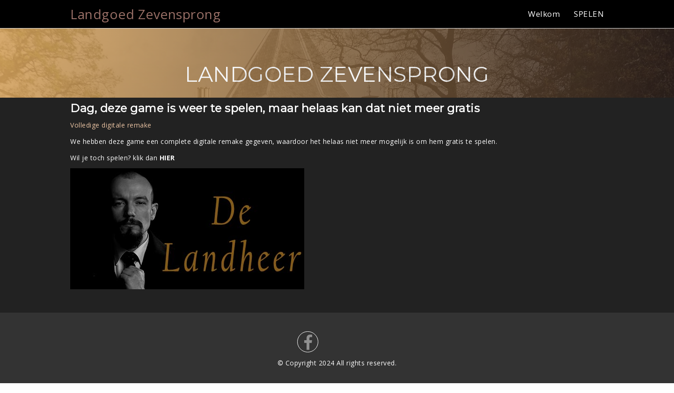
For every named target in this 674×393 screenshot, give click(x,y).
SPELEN (589, 13)
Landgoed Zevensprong (145, 14)
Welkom (544, 13)
